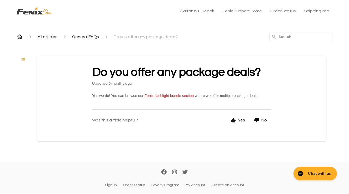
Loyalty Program (165, 185)
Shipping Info (316, 11)
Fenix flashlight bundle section (169, 96)
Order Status (283, 11)
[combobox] (300, 37)
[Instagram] (174, 172)
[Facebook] (164, 172)
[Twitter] (185, 172)
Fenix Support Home (242, 11)
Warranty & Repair (197, 11)
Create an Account (228, 185)
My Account (195, 185)
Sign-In (111, 185)
